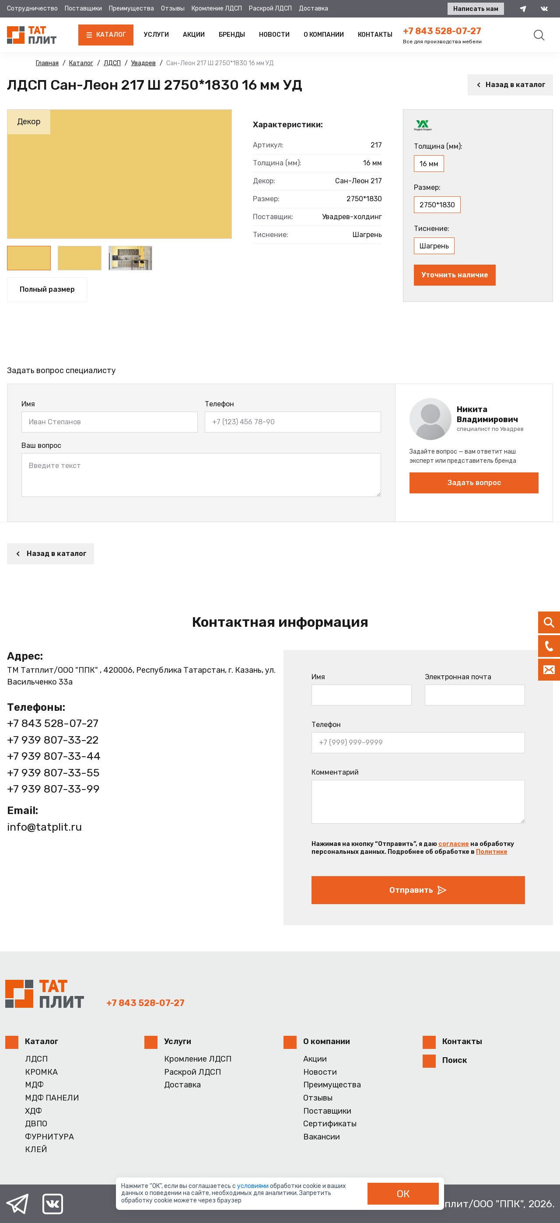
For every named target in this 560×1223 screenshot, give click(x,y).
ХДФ (33, 1111)
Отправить (418, 890)
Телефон (219, 404)
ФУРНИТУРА (49, 1137)
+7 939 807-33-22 (52, 740)
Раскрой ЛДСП (270, 8)
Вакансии (321, 1137)
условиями (253, 1186)
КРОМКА (41, 1072)
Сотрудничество (32, 8)
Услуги (156, 34)
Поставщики (83, 8)
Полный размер (47, 289)
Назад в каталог (510, 84)
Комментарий (335, 772)
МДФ (34, 1085)
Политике (492, 852)
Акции (194, 34)
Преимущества (131, 8)
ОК (403, 1194)
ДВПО (36, 1124)
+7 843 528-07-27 (442, 31)
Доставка (313, 8)
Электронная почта (458, 677)
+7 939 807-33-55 (53, 772)
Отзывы (173, 8)
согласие (453, 844)
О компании (324, 34)
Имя (28, 404)
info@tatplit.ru (44, 827)
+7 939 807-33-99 (53, 789)
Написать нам (475, 9)
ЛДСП (36, 1059)
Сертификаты (330, 1124)
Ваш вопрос (41, 445)
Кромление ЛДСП (217, 8)
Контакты (375, 34)
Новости (274, 34)
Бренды (232, 34)
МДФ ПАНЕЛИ (52, 1098)
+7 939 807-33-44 (54, 756)
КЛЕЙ (36, 1149)
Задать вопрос (474, 483)
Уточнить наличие (454, 275)
